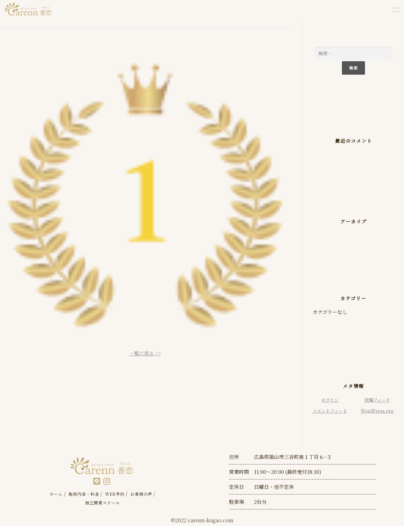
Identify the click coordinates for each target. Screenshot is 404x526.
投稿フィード (377, 400)
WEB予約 (114, 494)
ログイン (329, 400)
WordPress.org (377, 411)
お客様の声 (141, 494)
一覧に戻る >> (145, 356)
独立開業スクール (102, 503)
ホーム (56, 494)
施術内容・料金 (84, 494)
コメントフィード (330, 411)
